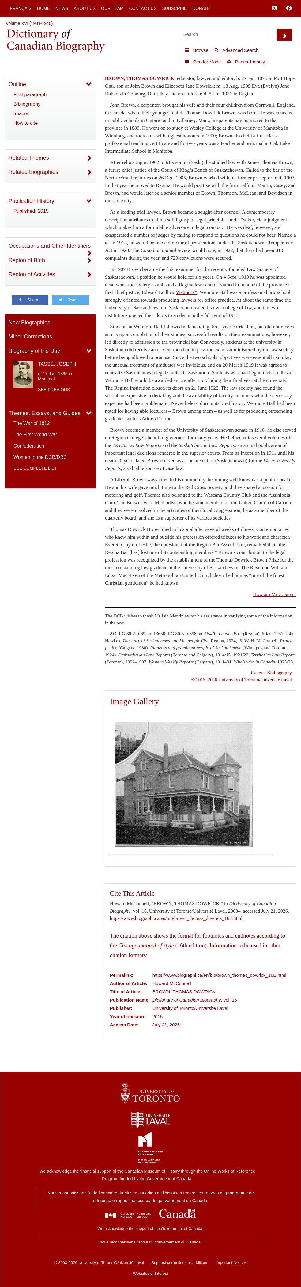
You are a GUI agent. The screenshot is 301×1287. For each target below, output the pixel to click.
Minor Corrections (30, 337)
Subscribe (174, 8)
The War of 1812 (31, 423)
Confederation (28, 446)
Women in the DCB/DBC (40, 457)
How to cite (25, 123)
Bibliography (26, 104)
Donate (201, 8)
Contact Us (143, 8)
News (61, 8)
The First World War (35, 434)
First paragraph (30, 94)
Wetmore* (186, 292)
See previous (54, 389)
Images (21, 113)
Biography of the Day (34, 351)
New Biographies (29, 322)
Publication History (31, 201)
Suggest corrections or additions (179, 1262)
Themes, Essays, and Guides (45, 413)
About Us (85, 8)
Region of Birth (27, 260)
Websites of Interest (150, 1273)
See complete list (35, 468)
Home (43, 8)
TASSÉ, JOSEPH (57, 364)
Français (21, 8)
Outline (17, 84)
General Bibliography (271, 672)
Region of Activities (32, 274)
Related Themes (29, 158)
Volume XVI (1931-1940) (29, 23)
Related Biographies (33, 172)
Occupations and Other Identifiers (50, 246)
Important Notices (231, 1262)
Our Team (112, 8)
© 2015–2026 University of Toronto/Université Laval (241, 679)
